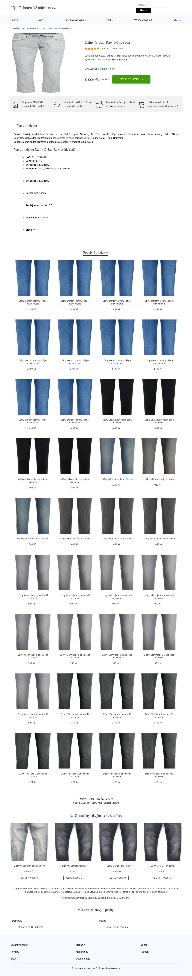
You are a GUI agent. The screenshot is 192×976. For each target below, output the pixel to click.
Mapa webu (82, 952)
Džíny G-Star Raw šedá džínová (29, 866)
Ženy (41, 20)
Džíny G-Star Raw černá (74, 866)
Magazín (80, 945)
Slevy (13, 958)
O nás (144, 945)
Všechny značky (19, 945)
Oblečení (35, 28)
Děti (176, 20)
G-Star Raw (160, 55)
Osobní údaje (83, 958)
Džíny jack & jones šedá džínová (117, 479)
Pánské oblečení (143, 20)
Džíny (43, 28)
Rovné (116, 803)
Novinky (14, 952)
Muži (108, 20)
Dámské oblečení (75, 20)
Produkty (21, 28)
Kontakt (145, 952)
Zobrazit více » (120, 59)
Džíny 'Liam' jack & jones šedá (159, 479)
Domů (15, 20)
